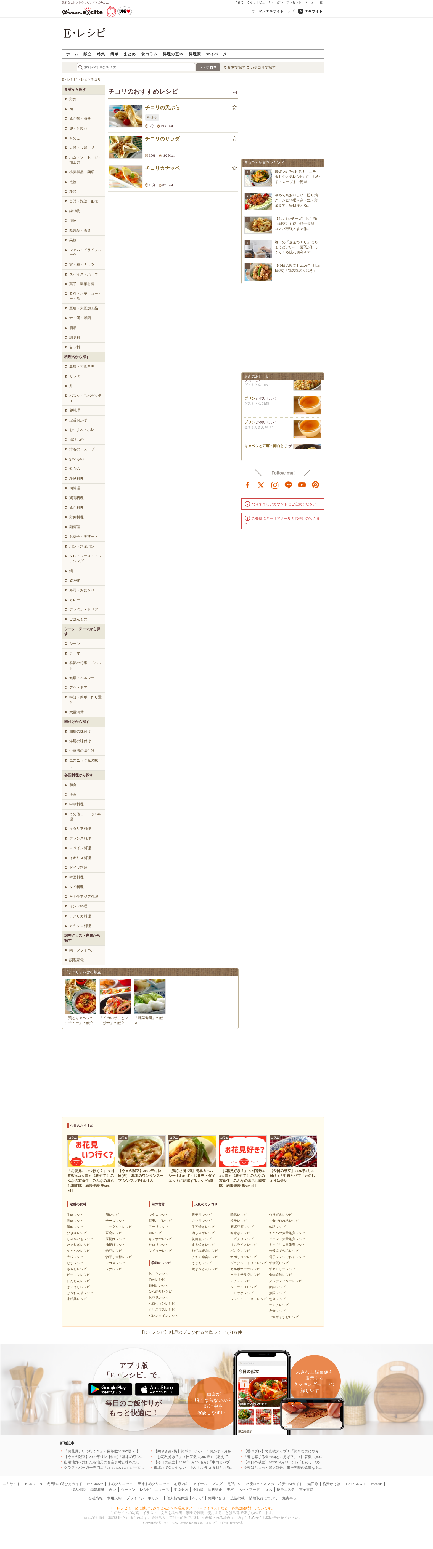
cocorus (376, 1484)
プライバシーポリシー (144, 1498)
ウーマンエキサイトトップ (272, 11)
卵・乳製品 (78, 128)
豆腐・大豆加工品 (83, 308)
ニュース (162, 1489)
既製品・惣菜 (80, 230)
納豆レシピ (113, 1251)
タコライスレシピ (243, 1287)
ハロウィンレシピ (162, 1303)
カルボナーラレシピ (245, 1269)
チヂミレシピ (240, 1281)
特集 (101, 54)
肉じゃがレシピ (203, 1233)
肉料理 (74, 488)
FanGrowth (95, 1484)
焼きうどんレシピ (205, 1269)
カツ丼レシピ (202, 1221)
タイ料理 (76, 887)
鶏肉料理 (76, 498)
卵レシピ (112, 1215)
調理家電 (76, 960)
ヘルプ (197, 1498)
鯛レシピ (155, 1233)
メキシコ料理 (80, 926)
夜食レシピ (277, 1311)
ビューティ (266, 2)
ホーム (72, 54)
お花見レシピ (158, 1297)
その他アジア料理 (83, 896)
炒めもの (76, 459)
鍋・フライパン (81, 950)
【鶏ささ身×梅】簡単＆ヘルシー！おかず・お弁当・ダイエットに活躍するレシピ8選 (222, 1451)
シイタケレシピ (160, 1251)
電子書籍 (306, 1489)
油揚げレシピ (115, 1245)
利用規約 (114, 1498)
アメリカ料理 (80, 916)
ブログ (217, 1484)
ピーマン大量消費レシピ (287, 1239)
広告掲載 (237, 1498)
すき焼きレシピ (203, 1245)
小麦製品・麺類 (81, 172)
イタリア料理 (80, 829)
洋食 (72, 794)
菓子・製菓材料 (81, 284)
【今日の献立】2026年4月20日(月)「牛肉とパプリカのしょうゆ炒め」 (210, 1462)
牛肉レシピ (75, 1215)
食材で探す (236, 67)
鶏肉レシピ (75, 1227)
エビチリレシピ (242, 1239)
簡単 (114, 54)
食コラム (149, 54)
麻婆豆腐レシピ (242, 1227)
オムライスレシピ (243, 1245)
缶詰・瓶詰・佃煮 (83, 201)
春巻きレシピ (240, 1233)
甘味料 (74, 347)
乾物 (72, 182)
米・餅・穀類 (80, 318)
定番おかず (78, 420)
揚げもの (76, 439)
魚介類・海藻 (80, 118)
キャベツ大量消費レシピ (287, 1233)
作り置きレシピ (280, 1215)
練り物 (74, 211)
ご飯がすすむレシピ (284, 1317)
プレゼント (294, 2)
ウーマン (128, 1489)
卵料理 (74, 410)
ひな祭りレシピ (160, 1291)
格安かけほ (331, 1484)
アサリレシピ (158, 1227)
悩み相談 (79, 1489)
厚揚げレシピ (115, 1239)
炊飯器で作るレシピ (284, 1251)
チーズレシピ (115, 1221)
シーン (74, 644)
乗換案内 (181, 1489)
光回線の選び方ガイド (65, 1484)
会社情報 (95, 1498)
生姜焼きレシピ (203, 1227)
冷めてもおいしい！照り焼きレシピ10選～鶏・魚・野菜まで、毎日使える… (296, 200)
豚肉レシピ (75, 1221)
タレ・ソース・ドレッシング (85, 558)
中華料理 (76, 804)
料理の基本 (173, 54)
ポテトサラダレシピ (245, 1275)
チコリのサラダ (162, 138)
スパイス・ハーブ (83, 274)
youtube (302, 484)
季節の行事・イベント (85, 665)
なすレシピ (75, 1263)
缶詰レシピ (277, 1227)
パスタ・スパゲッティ (85, 398)
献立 (87, 54)
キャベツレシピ (78, 1251)
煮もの (74, 468)
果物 (72, 240)
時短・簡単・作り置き (85, 699)
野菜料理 (76, 517)
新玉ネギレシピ (160, 1221)
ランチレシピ (279, 1305)
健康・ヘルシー (81, 678)
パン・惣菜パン (81, 546)
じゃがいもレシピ (80, 1239)
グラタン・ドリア (83, 609)
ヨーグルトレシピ (118, 1227)
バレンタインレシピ (163, 1316)
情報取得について (263, 1498)
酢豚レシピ (238, 1215)
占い (280, 2)
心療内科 (181, 1484)
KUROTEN (33, 1484)
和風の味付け (80, 731)
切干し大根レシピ (118, 1257)
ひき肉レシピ (77, 1233)
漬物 (72, 220)
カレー (74, 600)
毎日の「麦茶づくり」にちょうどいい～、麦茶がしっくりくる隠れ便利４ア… (296, 247)
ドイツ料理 (78, 868)
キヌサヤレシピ (160, 1239)
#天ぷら (152, 117)
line (288, 484)
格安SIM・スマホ (260, 1484)
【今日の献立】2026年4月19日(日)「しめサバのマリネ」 (289, 1462)
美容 (230, 1489)
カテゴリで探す (263, 67)
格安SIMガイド (290, 1484)
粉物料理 (76, 478)
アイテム (200, 1484)
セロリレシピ (158, 1245)
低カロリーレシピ (282, 1269)
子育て (239, 2)
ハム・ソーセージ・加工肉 (85, 159)
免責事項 (289, 1498)
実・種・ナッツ (81, 264)
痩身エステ (286, 1489)
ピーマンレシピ (78, 1275)
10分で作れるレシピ (284, 1221)
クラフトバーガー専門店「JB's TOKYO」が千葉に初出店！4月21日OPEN (122, 1467)
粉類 (72, 191)
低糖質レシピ (279, 1263)
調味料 (74, 337)
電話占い (234, 1484)
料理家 (195, 54)
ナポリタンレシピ (243, 1257)
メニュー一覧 (314, 2)
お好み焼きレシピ (205, 1251)
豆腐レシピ (113, 1233)
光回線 (312, 1484)
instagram (275, 484)
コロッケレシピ (242, 1293)
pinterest (315, 484)
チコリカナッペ (162, 168)
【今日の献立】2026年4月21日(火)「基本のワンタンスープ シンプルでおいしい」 (129, 1457)
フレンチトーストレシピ (248, 1299)
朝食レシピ (277, 1299)
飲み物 (74, 580)
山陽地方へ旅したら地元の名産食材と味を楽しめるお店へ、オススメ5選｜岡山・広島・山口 (138, 1462)
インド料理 (78, 906)
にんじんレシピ (78, 1281)
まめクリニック (120, 1484)
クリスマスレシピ (162, 1310)
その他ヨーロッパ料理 (85, 816)
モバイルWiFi (355, 1484)
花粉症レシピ (158, 1286)
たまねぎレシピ (78, 1245)
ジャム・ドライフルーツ (85, 252)
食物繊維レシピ (280, 1275)
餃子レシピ (238, 1221)
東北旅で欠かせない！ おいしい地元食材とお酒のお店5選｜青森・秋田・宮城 (216, 1467)
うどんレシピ (202, 1263)
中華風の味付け (81, 751)
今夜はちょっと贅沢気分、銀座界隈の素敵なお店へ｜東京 (290, 1467)
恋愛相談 (97, 1489)
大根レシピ (75, 1257)
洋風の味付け (80, 741)
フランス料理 (80, 838)
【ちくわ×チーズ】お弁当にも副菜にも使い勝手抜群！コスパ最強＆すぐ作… (297, 224)
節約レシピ (277, 1287)
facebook (248, 484)
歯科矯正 (215, 1489)
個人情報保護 (177, 1498)
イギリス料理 (80, 858)
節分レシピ (157, 1279)
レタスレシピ (158, 1215)
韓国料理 (76, 877)
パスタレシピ (240, 1251)
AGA (268, 1489)
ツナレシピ (113, 1269)
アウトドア (78, 687)
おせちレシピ (158, 1273)
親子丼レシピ (202, 1215)
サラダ (74, 376)
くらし (251, 2)
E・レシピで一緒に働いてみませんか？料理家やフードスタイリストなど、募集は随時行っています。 (193, 1508)
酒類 (72, 328)
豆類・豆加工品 (81, 148)
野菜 (72, 99)
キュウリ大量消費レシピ (287, 1245)
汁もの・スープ (81, 449)
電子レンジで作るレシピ (287, 1257)
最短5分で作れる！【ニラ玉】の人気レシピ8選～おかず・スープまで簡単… (297, 177)
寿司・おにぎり (81, 590)
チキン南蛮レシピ (205, 1257)
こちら (250, 1518)
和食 (72, 785)
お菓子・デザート (83, 537)
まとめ (129, 54)
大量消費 (76, 712)
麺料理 (74, 527)
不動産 (198, 1489)
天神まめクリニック (154, 1484)
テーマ (74, 653)
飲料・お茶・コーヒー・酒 (85, 296)
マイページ (216, 54)
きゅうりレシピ (78, 1287)
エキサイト (314, 11)
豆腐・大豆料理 (81, 366)
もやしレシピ (77, 1269)
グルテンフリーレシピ (285, 1281)
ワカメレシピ (115, 1263)
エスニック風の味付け (85, 762)
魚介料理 (76, 507)
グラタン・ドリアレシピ (248, 1263)
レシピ (145, 1489)
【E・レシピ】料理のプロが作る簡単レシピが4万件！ (193, 1332)
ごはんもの (78, 619)
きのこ (74, 138)
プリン (249, 401)
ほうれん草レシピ (80, 1293)
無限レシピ (277, 1293)
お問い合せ (217, 1498)
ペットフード (249, 1489)
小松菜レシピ (77, 1299)
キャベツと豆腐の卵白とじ (265, 448)
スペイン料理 (80, 848)
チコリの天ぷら (162, 107)
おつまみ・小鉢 (81, 430)
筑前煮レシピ (202, 1239)
